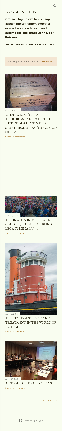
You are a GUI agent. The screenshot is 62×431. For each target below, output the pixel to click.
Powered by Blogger (31, 421)
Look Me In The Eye (21, 12)
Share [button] (8, 137)
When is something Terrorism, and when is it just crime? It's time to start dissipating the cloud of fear (31, 123)
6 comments (19, 388)
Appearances (14, 44)
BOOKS (49, 44)
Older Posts (49, 400)
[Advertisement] (31, 167)
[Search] (55, 5)
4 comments (19, 331)
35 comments (19, 233)
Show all (48, 61)
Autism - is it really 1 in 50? (28, 383)
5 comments (19, 137)
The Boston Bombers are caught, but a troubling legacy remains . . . (28, 224)
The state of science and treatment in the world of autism (30, 322)
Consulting (34, 44)
